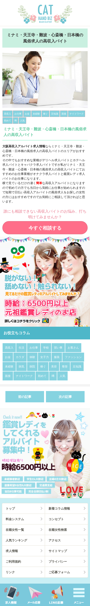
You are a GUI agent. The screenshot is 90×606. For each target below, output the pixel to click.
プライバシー (58, 561)
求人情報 (12, 551)
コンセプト (56, 519)
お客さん (73, 347)
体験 (32, 357)
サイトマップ (58, 551)
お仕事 (33, 347)
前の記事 (24, 397)
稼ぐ (43, 366)
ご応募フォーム (59, 572)
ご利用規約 (13, 561)
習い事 (58, 347)
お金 (8, 357)
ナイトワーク (24, 376)
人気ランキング (16, 540)
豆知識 (77, 366)
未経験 (9, 366)
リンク (10, 572)
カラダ (20, 357)
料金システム (15, 519)
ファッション (73, 357)
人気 (62, 376)
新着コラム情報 (59, 508)
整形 (65, 366)
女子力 (44, 357)
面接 (8, 376)
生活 (21, 347)
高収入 (9, 347)
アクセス (55, 540)
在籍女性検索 (58, 530)
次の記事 (65, 397)
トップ (10, 508)
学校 (46, 347)
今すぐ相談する (45, 228)
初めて (42, 376)
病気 (21, 366)
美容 (54, 366)
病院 (32, 366)
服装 (57, 357)
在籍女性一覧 (15, 530)
